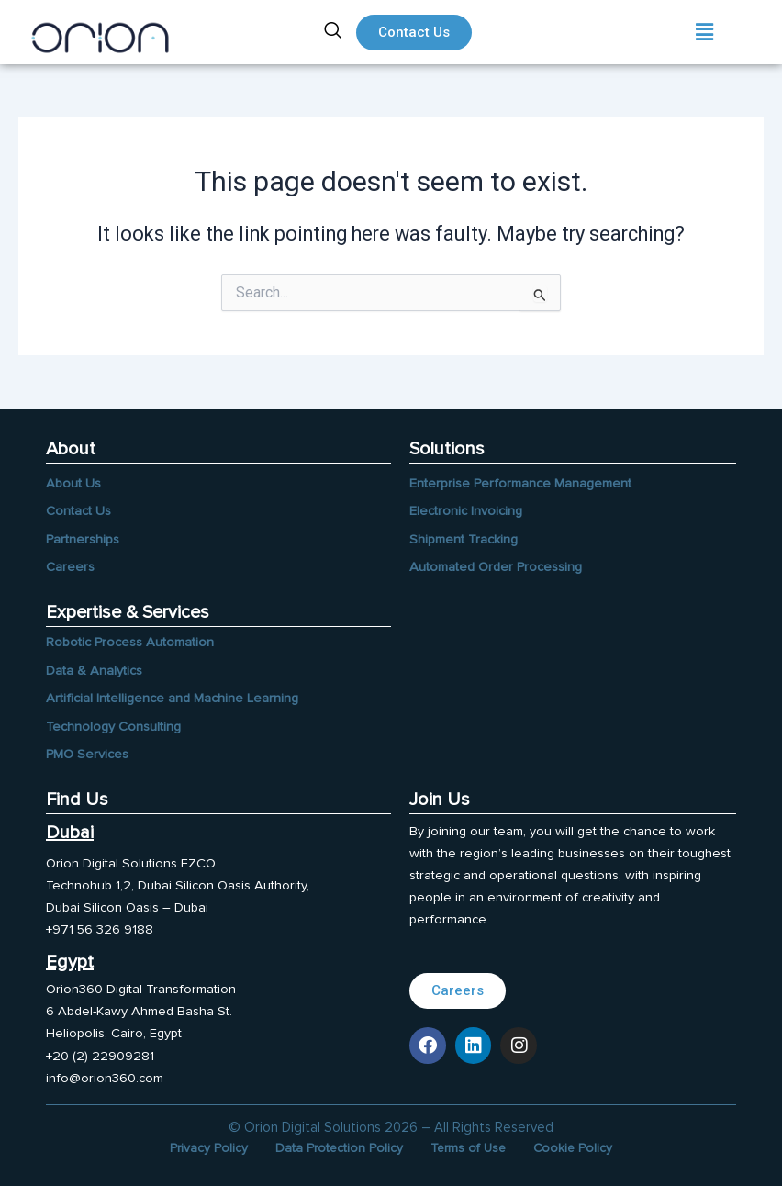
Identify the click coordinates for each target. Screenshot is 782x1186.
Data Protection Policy (338, 1148)
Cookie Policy (574, 1148)
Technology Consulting (113, 726)
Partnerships (82, 539)
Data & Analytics (94, 670)
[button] (705, 32)
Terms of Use (468, 1148)
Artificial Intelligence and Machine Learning (172, 698)
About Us (73, 483)
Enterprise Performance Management (520, 483)
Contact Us (78, 511)
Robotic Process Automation (130, 642)
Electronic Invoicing (465, 511)
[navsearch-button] (333, 32)
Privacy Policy (207, 1148)
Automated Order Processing (495, 567)
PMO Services (87, 754)
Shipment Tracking (463, 539)
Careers (70, 567)
